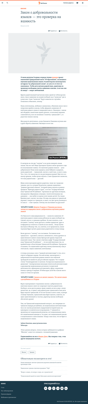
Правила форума (6, 394)
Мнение (23, 8)
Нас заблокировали (7, 391)
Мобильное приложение (8, 397)
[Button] (52, 31)
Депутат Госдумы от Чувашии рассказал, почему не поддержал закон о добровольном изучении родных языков (42, 209)
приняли (55, 77)
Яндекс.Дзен (43, 336)
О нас (2, 387)
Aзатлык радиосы (68, 3)
